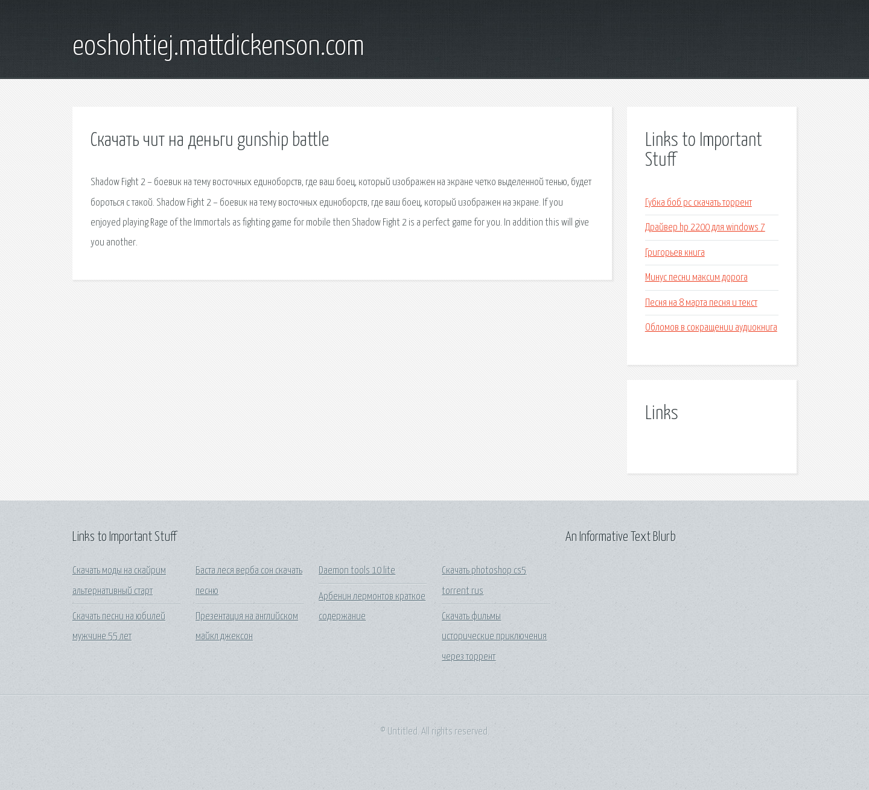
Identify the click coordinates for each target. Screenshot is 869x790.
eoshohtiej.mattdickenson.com (218, 47)
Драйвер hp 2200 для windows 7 (705, 228)
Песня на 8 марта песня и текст (701, 303)
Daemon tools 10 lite (357, 571)
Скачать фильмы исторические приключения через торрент (494, 636)
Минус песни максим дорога (696, 278)
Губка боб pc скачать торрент (698, 203)
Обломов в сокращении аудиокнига (711, 328)
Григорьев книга (675, 253)
